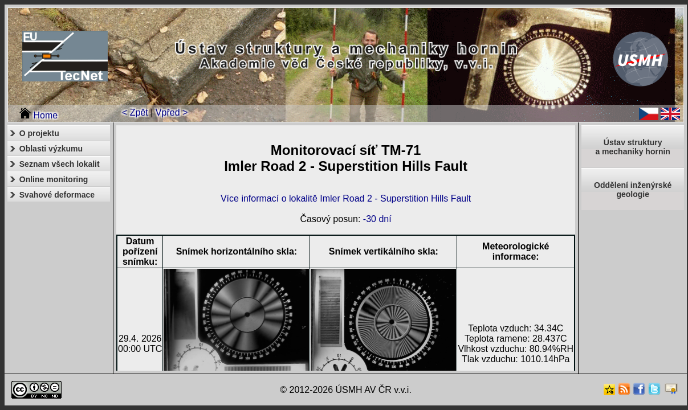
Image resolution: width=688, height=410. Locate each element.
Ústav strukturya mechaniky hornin (632, 147)
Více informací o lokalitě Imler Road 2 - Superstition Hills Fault (346, 198)
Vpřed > (172, 112)
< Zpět (135, 112)
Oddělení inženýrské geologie (632, 190)
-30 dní (377, 219)
